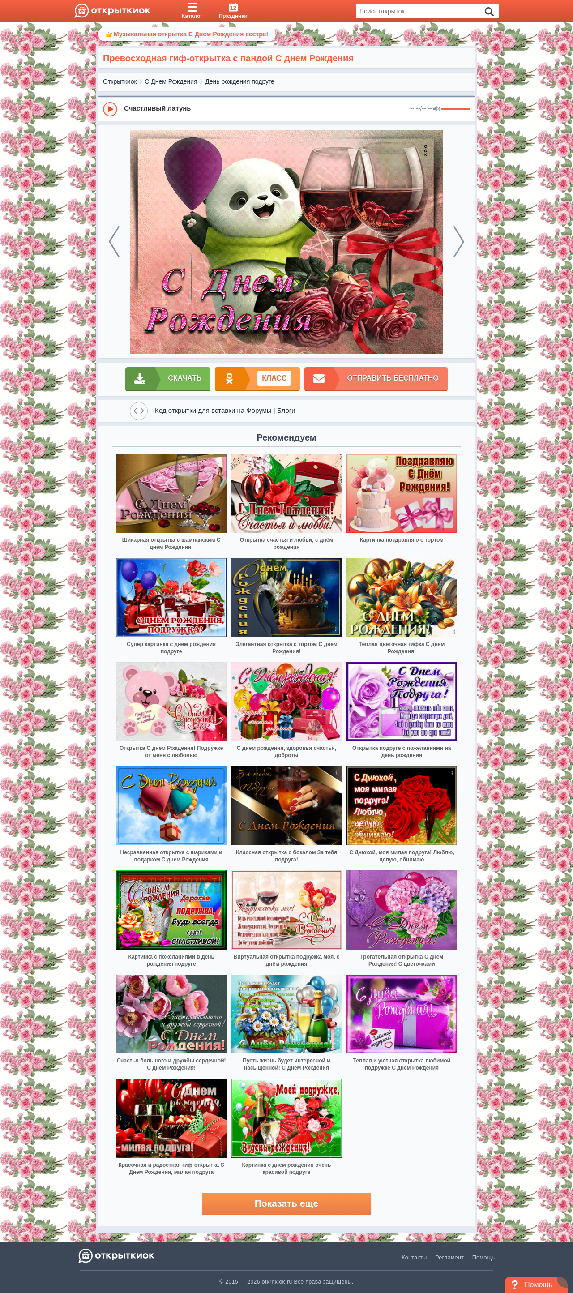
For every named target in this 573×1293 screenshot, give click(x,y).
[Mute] (436, 109)
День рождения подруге (239, 81)
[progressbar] (455, 109)
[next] (458, 242)
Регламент (449, 1257)
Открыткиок (120, 81)
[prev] (114, 242)
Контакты (414, 1257)
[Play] (110, 109)
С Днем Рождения (171, 81)
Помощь (483, 1257)
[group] (286, 109)
